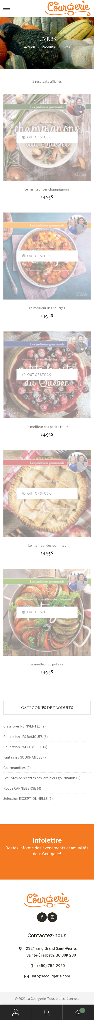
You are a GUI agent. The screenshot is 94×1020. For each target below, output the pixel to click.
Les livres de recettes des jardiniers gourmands (39, 778)
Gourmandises (14, 767)
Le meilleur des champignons (47, 189)
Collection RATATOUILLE (22, 746)
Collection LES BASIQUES (23, 736)
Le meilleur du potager (47, 664)
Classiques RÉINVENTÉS (22, 726)
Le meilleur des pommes (47, 545)
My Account (15, 1012)
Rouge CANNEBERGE (19, 788)
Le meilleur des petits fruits (47, 426)
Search (47, 1012)
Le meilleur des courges (47, 308)
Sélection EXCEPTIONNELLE (25, 798)
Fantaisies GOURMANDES (22, 757)
